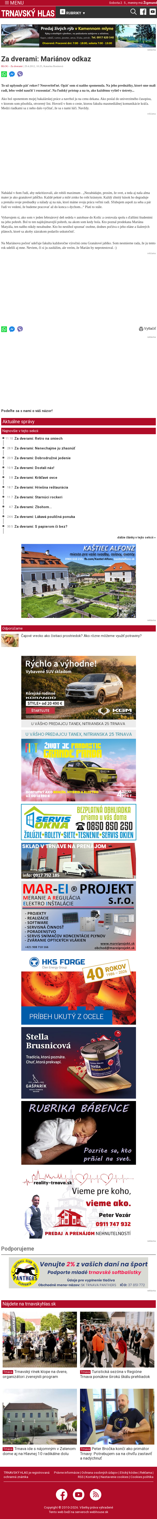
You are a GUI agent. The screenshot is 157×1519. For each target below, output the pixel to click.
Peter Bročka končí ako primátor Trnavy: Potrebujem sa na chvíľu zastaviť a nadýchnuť (116, 1453)
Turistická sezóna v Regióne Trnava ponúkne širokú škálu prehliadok (115, 1374)
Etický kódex (129, 1472)
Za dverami (16, 66)
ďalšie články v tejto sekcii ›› (136, 537)
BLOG (4, 66)
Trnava (7, 1372)
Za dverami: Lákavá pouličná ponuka (44, 517)
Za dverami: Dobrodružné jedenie (42, 458)
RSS (81, 1477)
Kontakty (92, 1477)
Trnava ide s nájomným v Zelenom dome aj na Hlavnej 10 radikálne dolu (39, 1451)
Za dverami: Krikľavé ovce (35, 477)
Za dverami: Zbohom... (33, 507)
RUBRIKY (73, 12)
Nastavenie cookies (114, 1477)
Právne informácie (66, 1472)
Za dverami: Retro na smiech (38, 438)
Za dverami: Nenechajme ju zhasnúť (44, 448)
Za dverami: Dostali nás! (34, 468)
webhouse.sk (99, 1512)
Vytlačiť (147, 328)
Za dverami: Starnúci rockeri (38, 497)
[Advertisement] (78, 150)
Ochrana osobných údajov (99, 1472)
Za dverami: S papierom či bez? (40, 526)
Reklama (146, 1472)
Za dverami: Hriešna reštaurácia (41, 487)
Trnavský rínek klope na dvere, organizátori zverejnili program (35, 1374)
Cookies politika (141, 1477)
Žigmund (150, 3)
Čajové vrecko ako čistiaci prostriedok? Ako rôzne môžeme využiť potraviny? (81, 636)
